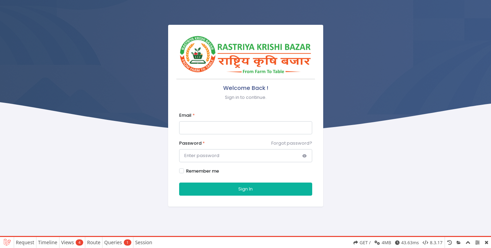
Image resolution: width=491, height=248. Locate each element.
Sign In (245, 189)
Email (187, 115)
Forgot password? (291, 143)
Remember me (202, 171)
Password (192, 143)
